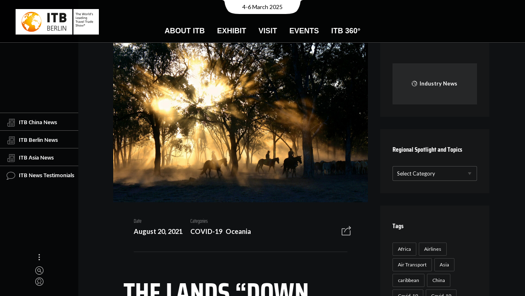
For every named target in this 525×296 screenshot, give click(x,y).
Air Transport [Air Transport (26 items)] (411, 264)
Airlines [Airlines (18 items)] (431, 249)
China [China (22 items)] (437, 280)
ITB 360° (345, 31)
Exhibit (231, 31)
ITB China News (32, 122)
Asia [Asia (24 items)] (443, 264)
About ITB (184, 31)
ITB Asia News (30, 157)
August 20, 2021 (155, 232)
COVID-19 (203, 232)
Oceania (235, 232)
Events (304, 31)
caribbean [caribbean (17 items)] (407, 280)
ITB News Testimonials (40, 175)
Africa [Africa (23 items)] (403, 249)
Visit (267, 31)
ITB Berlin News (32, 140)
